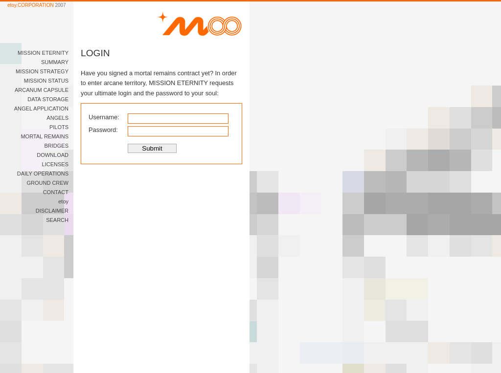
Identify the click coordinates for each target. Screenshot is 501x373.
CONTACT (55, 192)
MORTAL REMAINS (44, 136)
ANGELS (57, 118)
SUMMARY (54, 62)
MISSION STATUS (46, 81)
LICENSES (55, 164)
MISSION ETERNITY (43, 53)
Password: (103, 129)
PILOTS (58, 127)
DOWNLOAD (52, 155)
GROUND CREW (47, 183)
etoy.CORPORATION (30, 5)
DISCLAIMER (52, 211)
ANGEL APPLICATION (41, 108)
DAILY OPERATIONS (42, 173)
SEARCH (57, 220)
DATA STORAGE (47, 99)
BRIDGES (56, 146)
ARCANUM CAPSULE (41, 90)
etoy (63, 201)
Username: (104, 117)
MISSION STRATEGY (42, 71)
